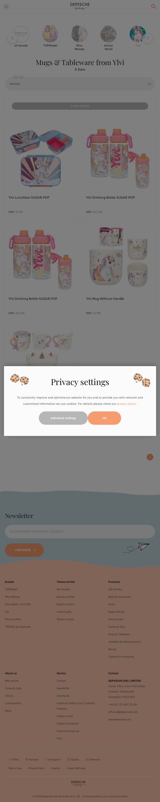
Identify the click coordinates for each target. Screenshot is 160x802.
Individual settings (63, 418)
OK (104, 418)
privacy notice (126, 404)
